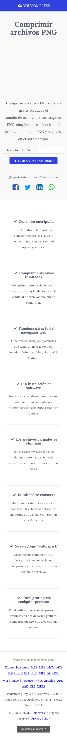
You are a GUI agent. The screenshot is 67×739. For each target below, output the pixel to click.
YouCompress (35, 713)
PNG (19, 673)
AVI (58, 667)
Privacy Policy (40, 718)
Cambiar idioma (32, 729)
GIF (41, 673)
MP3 (34, 667)
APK (60, 680)
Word (6, 680)
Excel (15, 680)
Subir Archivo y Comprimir (33, 160)
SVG (48, 673)
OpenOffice (47, 680)
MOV (50, 667)
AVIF (56, 673)
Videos (9, 667)
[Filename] (51, 150)
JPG (26, 673)
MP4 (42, 667)
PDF (10, 673)
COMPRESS (33, 5)
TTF (32, 686)
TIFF (34, 673)
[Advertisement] (33, 69)
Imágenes (22, 667)
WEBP (41, 686)
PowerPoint (29, 680)
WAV (25, 686)
